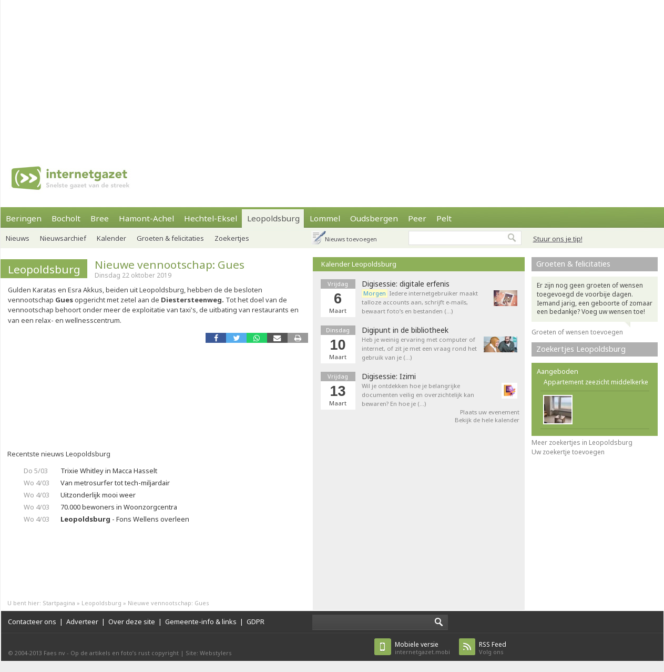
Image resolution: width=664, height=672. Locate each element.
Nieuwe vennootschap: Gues (169, 264)
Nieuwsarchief (63, 238)
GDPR (255, 621)
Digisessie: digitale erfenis (406, 284)
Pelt (444, 218)
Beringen (24, 218)
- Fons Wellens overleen (124, 519)
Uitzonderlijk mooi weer (98, 495)
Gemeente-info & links (201, 621)
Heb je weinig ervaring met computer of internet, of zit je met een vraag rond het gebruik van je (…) (419, 348)
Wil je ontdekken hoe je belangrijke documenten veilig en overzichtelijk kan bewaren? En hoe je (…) (418, 395)
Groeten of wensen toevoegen (577, 332)
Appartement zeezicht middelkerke (596, 382)
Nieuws (17, 238)
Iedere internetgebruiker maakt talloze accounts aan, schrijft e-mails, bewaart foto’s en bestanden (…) (420, 302)
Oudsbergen (374, 218)
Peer (417, 218)
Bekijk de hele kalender (487, 420)
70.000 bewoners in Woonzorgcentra (118, 507)
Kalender (111, 238)
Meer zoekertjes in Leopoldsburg (582, 442)
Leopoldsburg (273, 218)
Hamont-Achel (146, 218)
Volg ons (492, 648)
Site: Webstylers (209, 653)
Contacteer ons (32, 621)
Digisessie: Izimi (389, 376)
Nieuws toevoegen (351, 239)
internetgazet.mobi (422, 648)
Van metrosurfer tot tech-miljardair (115, 482)
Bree (99, 218)
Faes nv (54, 653)
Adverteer (82, 621)
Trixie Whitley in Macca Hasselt (108, 470)
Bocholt (66, 218)
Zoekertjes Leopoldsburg (581, 349)
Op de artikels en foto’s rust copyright (124, 653)
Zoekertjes (231, 238)
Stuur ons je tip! (558, 238)
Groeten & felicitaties (170, 238)
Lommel (325, 218)
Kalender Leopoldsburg (358, 264)
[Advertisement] (213, 73)
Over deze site (131, 621)
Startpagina (59, 603)
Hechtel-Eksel (210, 218)
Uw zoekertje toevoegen (568, 451)
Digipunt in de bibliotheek (405, 330)
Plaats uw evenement (489, 412)
